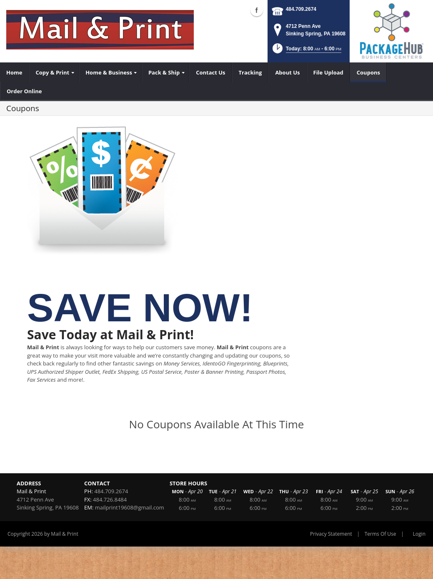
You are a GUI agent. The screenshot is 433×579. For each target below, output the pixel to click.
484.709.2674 (301, 9)
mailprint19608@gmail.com (129, 507)
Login (419, 533)
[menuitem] (14, 72)
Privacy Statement (331, 533)
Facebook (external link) (256, 10)
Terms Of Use (380, 533)
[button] (306, 51)
